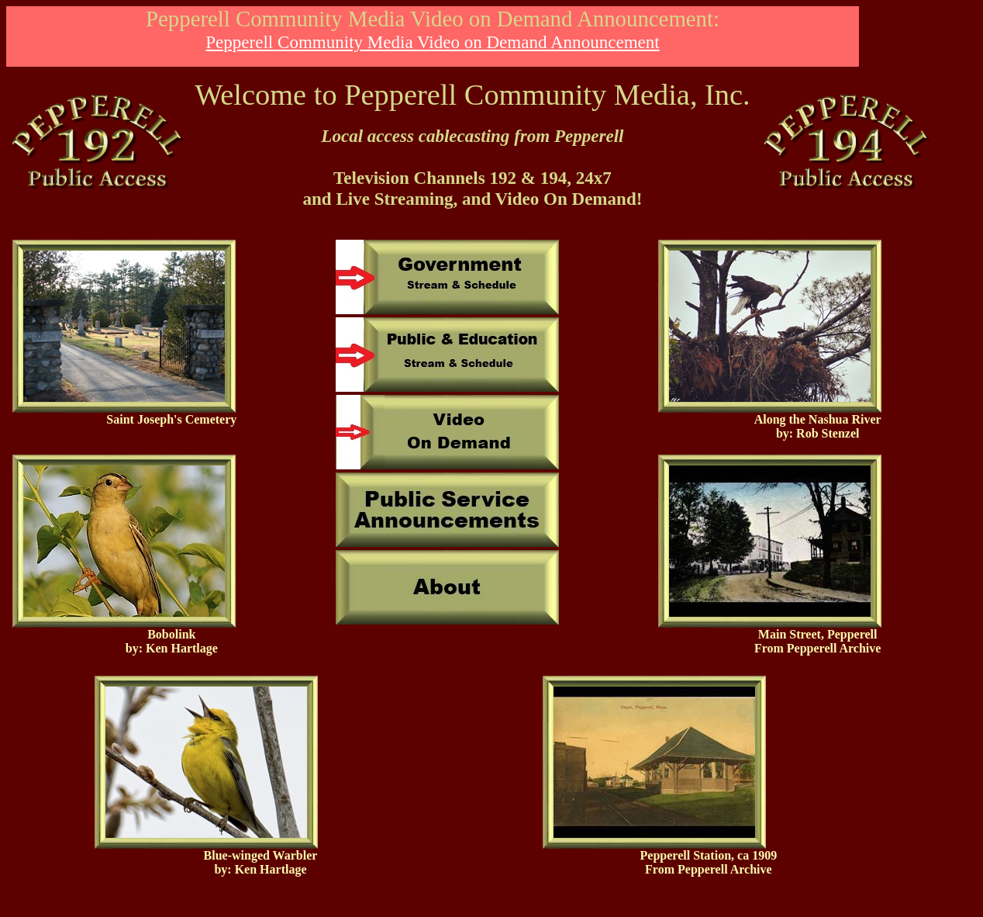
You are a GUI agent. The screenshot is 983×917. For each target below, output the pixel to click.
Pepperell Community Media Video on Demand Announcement (432, 42)
